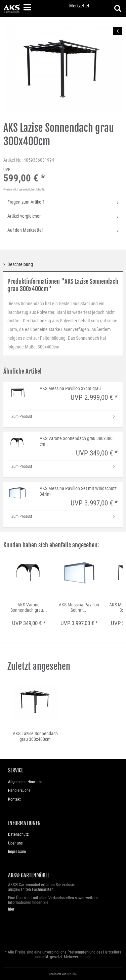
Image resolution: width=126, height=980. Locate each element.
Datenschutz (18, 834)
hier (11, 909)
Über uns (15, 843)
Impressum (17, 851)
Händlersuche (19, 790)
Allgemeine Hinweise (25, 781)
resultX (72, 974)
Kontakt (14, 799)
